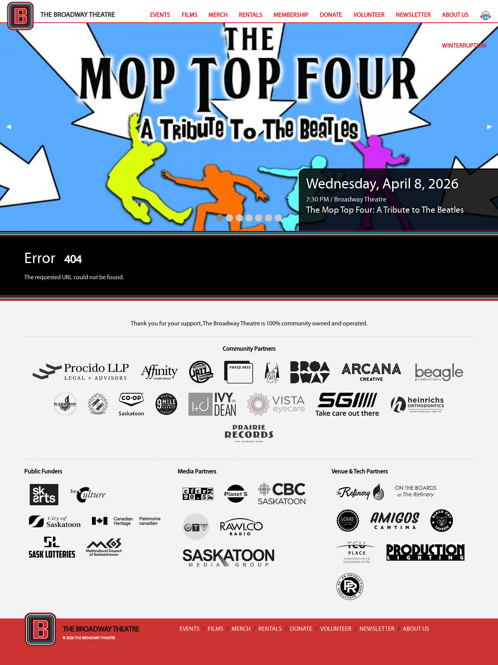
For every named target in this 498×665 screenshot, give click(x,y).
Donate (331, 15)
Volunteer (369, 15)
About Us (455, 15)
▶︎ (492, 127)
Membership (290, 15)
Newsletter (413, 15)
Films (189, 15)
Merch (217, 15)
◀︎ (11, 127)
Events (160, 15)
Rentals (250, 15)
